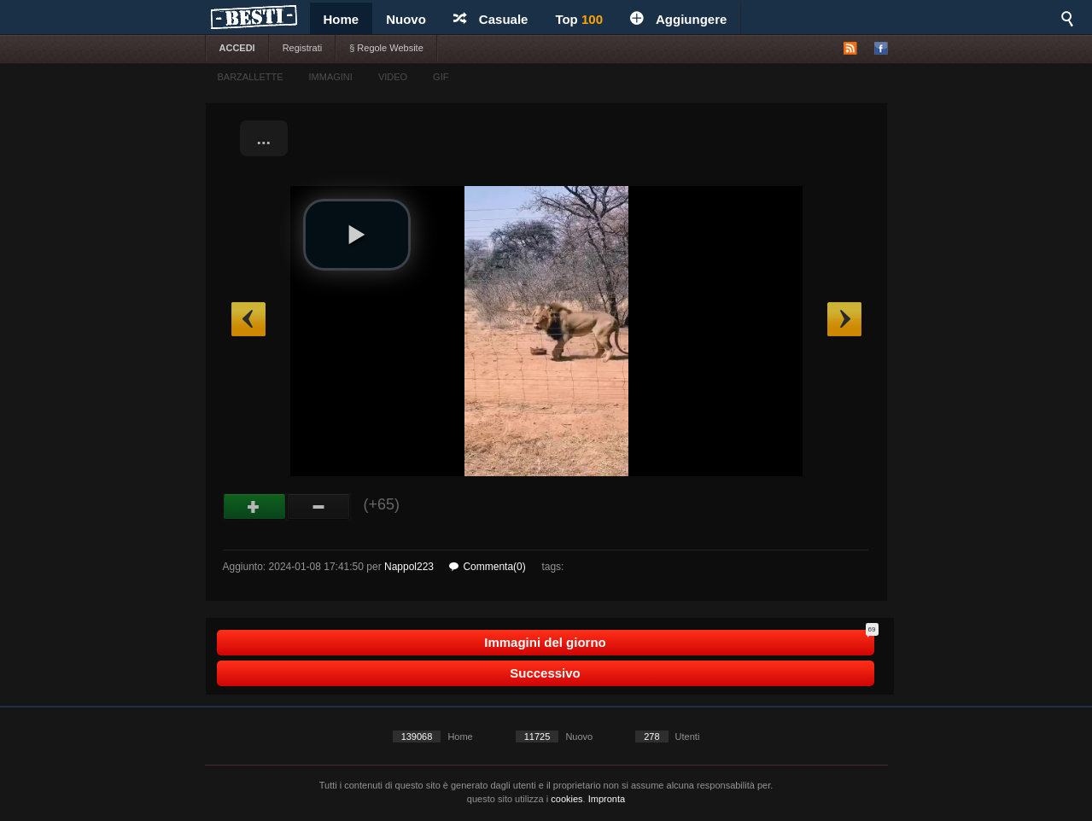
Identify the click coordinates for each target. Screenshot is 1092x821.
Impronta (606, 799)
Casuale (490, 19)
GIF (440, 77)
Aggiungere (678, 19)
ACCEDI (237, 48)
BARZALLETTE (250, 77)
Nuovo (406, 19)
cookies (566, 799)
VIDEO (392, 77)
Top (579, 19)
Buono (255, 507)
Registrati (302, 48)
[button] (357, 235)
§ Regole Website (386, 48)
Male (319, 507)
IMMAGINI (331, 77)
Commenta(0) (487, 567)
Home (341, 19)
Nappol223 (409, 567)
